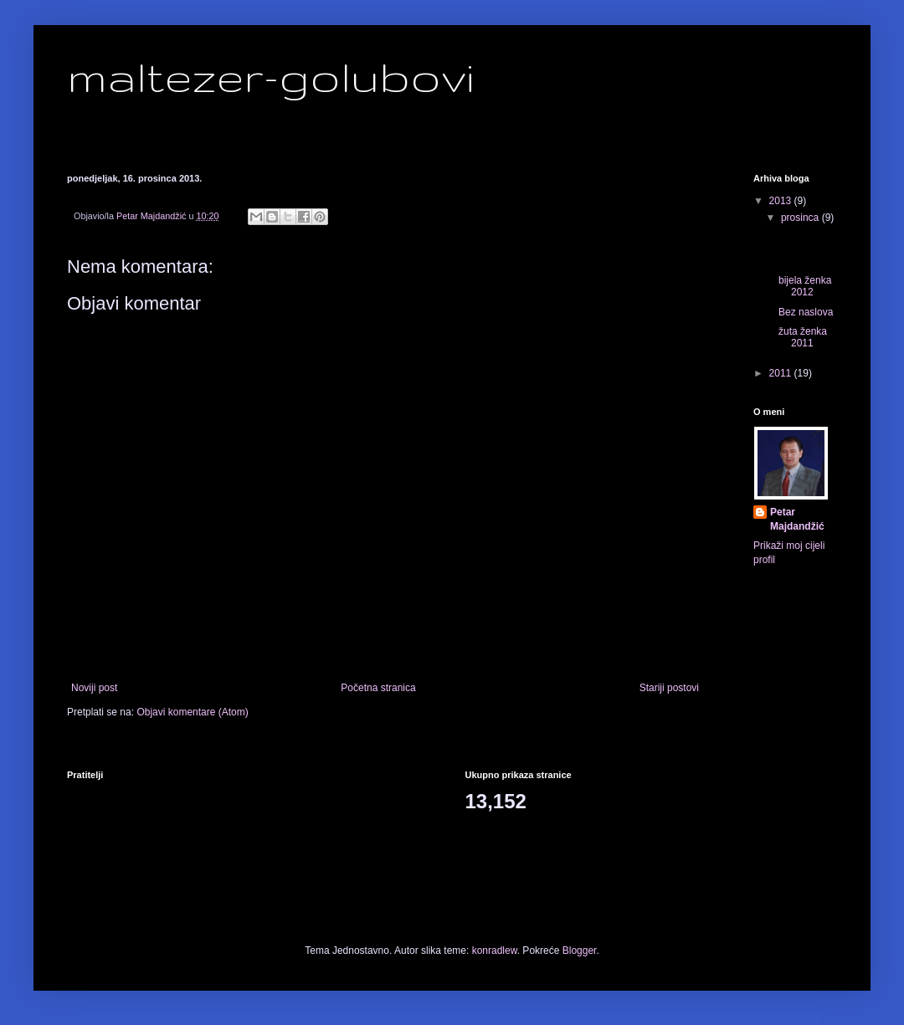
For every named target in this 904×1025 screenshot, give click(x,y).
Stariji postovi (669, 688)
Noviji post (94, 688)
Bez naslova (805, 312)
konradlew (494, 950)
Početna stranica (378, 688)
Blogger (579, 950)
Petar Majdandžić (797, 519)
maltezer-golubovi (270, 76)
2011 (781, 373)
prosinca (801, 217)
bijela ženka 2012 (804, 286)
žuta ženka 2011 (802, 337)
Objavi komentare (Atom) (192, 712)
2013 (781, 201)
